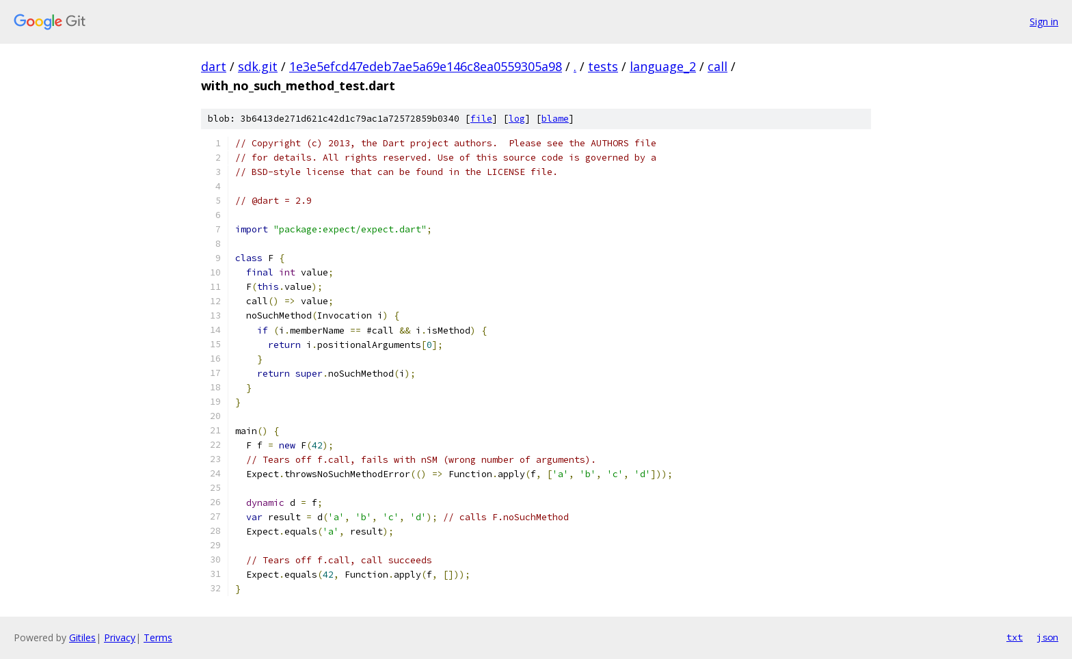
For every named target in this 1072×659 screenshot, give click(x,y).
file (481, 118)
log (517, 118)
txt (1014, 637)
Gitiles (82, 637)
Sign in (1044, 21)
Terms (158, 637)
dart (213, 66)
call (717, 66)
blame (555, 118)
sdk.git (258, 66)
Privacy (119, 637)
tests (603, 66)
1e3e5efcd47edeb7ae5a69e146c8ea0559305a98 (425, 66)
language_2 (663, 66)
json (1047, 637)
